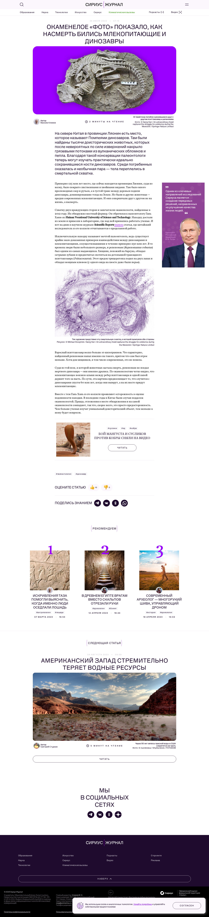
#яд (123, 428)
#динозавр (81, 474)
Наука (45, 12)
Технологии (61, 12)
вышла (118, 224)
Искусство (81, 12)
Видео (110, 860)
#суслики (112, 428)
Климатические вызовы (122, 12)
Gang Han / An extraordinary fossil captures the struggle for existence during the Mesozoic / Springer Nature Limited (153, 124)
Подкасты (112, 855)
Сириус (98, 12)
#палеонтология (63, 474)
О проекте (156, 855)
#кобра (133, 428)
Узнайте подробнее (142, 904)
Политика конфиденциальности (17, 912)
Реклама (155, 860)
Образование (27, 12)
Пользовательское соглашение (69, 912)
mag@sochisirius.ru (64, 903)
